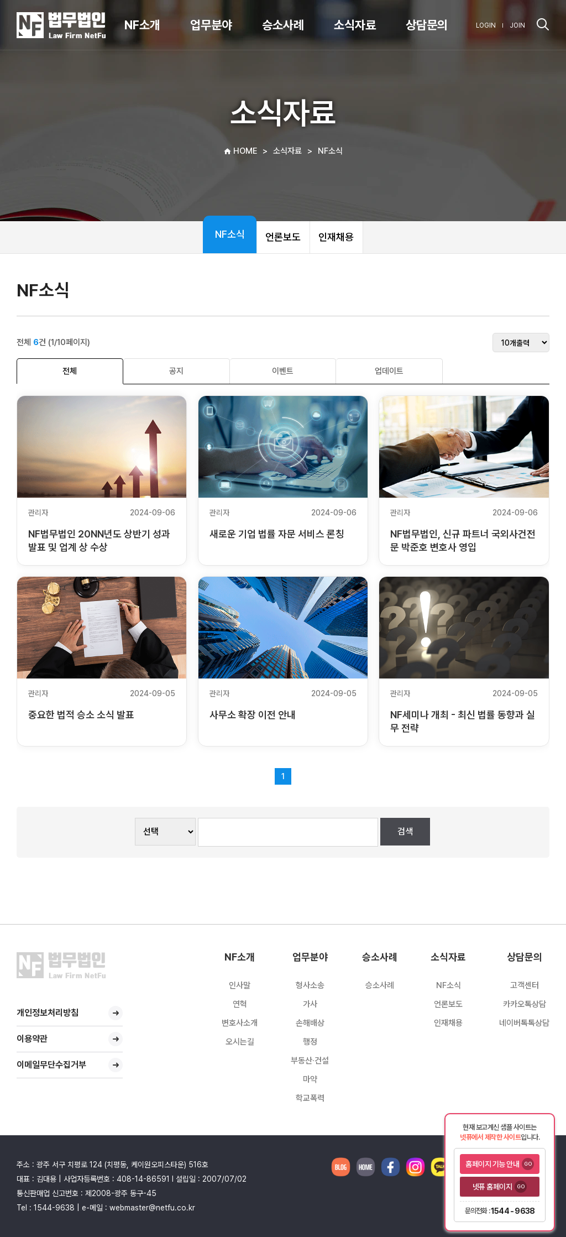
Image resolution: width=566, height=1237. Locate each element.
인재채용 (336, 237)
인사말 (239, 985)
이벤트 (283, 371)
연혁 (240, 1004)
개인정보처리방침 (70, 1013)
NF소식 (230, 234)
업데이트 (389, 371)
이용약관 (70, 1039)
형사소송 (310, 985)
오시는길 (240, 1042)
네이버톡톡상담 (524, 1023)
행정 (310, 1042)
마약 (310, 1079)
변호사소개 (240, 1023)
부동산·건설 (310, 1061)
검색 (405, 831)
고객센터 (524, 985)
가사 (310, 1004)
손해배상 (310, 1023)
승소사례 (379, 985)
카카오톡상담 (524, 1004)
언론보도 (283, 237)
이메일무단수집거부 (70, 1065)
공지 (176, 371)
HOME (240, 151)
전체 (69, 371)
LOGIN (486, 25)
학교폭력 (310, 1098)
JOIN (517, 25)
